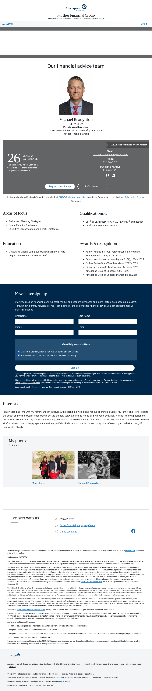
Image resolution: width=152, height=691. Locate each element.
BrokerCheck (130, 551)
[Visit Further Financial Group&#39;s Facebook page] (133, 531)
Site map (12, 666)
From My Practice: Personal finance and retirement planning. (48, 355)
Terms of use (88, 664)
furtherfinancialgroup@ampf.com (77, 525)
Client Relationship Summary (132, 197)
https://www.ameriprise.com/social (31, 610)
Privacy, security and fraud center (110, 664)
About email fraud (133, 664)
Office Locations (68, 531)
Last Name (84, 316)
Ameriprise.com (14, 664)
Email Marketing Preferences (36, 376)
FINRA (69, 387)
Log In (144, 23)
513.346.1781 (110, 162)
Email (81, 327)
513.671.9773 (67, 519)
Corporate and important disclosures (38, 664)
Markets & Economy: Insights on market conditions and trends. (49, 352)
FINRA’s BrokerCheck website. (72, 197)
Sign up (75, 367)
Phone (18, 327)
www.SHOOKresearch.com (91, 582)
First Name (20, 316)
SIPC (78, 387)
